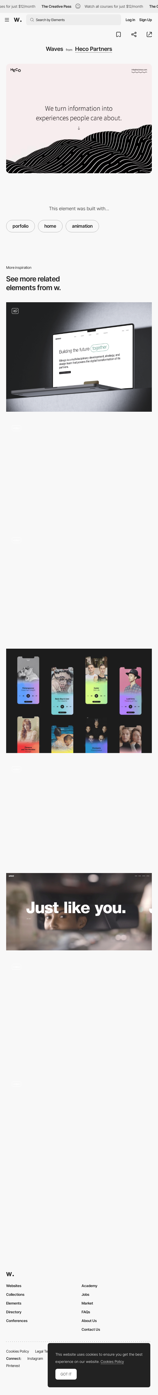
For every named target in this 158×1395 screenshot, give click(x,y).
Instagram (35, 1358)
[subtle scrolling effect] (79, 1127)
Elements (13, 1303)
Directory (14, 1312)
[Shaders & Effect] (79, 471)
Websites (13, 1285)
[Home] (79, 357)
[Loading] (79, 1013)
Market (87, 1303)
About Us (89, 1320)
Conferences (16, 1320)
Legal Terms (44, 1351)
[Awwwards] (18, 20)
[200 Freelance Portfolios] (79, 701)
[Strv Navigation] (79, 586)
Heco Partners (93, 49)
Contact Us (91, 1329)
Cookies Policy (17, 1351)
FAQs (86, 1312)
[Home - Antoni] (79, 911)
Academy (89, 1285)
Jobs (85, 1294)
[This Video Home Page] (79, 813)
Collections (15, 1294)
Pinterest (13, 1365)
